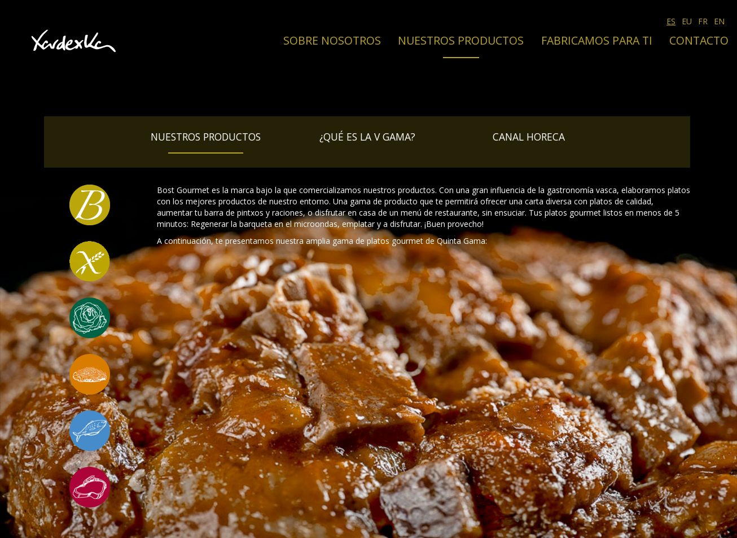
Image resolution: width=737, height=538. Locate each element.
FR (703, 21)
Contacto (699, 40)
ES (670, 21)
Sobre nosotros (332, 40)
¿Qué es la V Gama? (367, 136)
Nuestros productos (461, 40)
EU (687, 21)
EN (719, 21)
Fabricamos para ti (596, 40)
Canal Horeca (529, 136)
